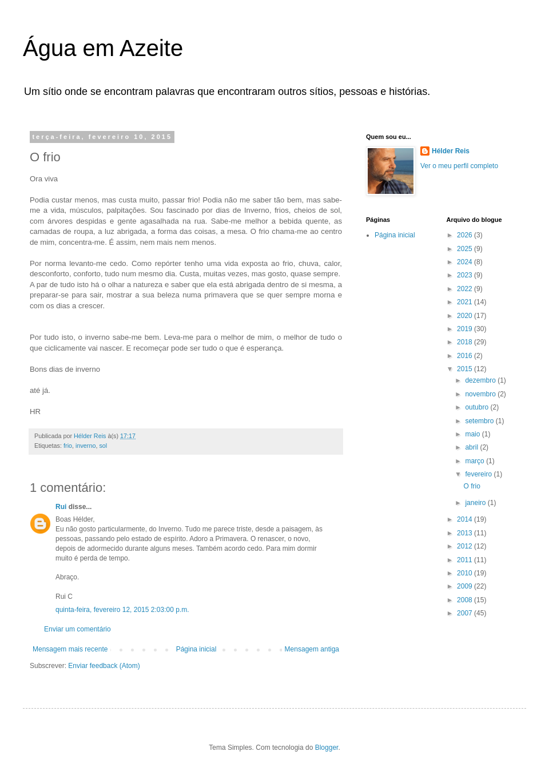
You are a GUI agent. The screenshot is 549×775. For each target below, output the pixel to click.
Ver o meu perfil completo (459, 166)
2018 (465, 342)
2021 (465, 302)
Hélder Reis (451, 151)
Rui (60, 507)
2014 (465, 519)
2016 (465, 356)
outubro (477, 407)
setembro (480, 421)
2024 (465, 262)
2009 (465, 586)
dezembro (481, 380)
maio (473, 434)
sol (103, 445)
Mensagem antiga (312, 649)
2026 (465, 235)
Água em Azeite (103, 48)
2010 (465, 573)
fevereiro (479, 474)
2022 (465, 289)
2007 (465, 613)
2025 (465, 249)
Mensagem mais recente (70, 649)
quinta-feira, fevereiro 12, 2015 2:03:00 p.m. (122, 610)
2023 (465, 275)
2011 (465, 560)
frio (67, 445)
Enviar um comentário (77, 629)
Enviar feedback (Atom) (104, 666)
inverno (85, 445)
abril (472, 447)
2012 (465, 546)
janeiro (476, 503)
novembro (481, 394)
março (475, 461)
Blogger (327, 748)
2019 (465, 329)
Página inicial (196, 649)
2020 (465, 316)
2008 (465, 600)
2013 (465, 533)
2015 (465, 369)
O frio (471, 486)
